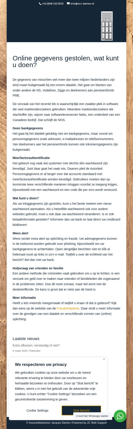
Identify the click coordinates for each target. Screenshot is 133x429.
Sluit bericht (81, 410)
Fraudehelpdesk (68, 308)
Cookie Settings (37, 410)
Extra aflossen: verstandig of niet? (36, 345)
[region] (58, 388)
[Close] (104, 359)
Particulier (35, 350)
